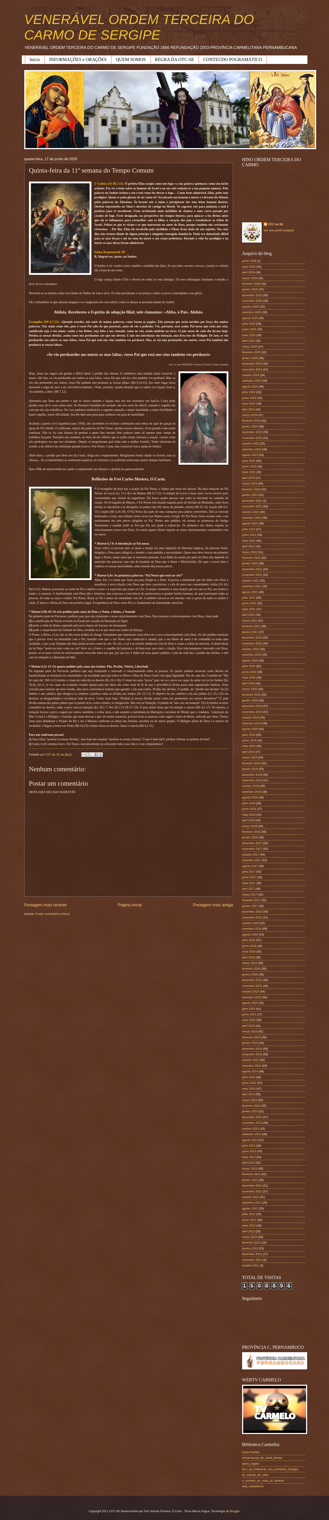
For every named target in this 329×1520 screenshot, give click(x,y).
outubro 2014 (250, 1060)
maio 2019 (249, 746)
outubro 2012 (250, 1197)
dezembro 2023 (252, 432)
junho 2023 (249, 466)
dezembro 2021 (252, 569)
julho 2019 (248, 734)
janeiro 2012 (250, 1248)
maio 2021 (249, 609)
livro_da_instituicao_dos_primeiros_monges (270, 1469)
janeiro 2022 (250, 563)
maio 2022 (249, 540)
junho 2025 (249, 329)
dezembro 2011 (252, 1254)
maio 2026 (249, 266)
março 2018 (249, 826)
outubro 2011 (250, 1265)
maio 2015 (249, 1020)
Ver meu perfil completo (279, 230)
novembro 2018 (252, 780)
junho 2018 (249, 808)
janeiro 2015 (250, 1043)
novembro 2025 (252, 300)
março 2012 (249, 1237)
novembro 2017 (252, 848)
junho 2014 (249, 1082)
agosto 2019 (250, 729)
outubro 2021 (250, 580)
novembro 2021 (252, 574)
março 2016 (249, 963)
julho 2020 (248, 666)
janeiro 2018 (250, 837)
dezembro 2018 (252, 774)
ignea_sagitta (250, 1463)
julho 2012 (248, 1214)
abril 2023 (248, 478)
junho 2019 (249, 740)
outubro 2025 (250, 306)
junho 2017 (249, 877)
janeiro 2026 (250, 289)
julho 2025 (248, 323)
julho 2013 (248, 1145)
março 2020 (249, 689)
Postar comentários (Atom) (52, 914)
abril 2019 (248, 751)
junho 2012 (249, 1220)
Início (35, 59)
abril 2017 (248, 888)
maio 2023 (249, 472)
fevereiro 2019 (251, 763)
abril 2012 (248, 1231)
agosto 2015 (250, 1003)
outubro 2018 (250, 786)
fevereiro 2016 (251, 968)
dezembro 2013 (252, 1117)
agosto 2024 (250, 386)
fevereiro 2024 (251, 420)
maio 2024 (249, 403)
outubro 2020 (250, 649)
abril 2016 (248, 957)
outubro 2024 (250, 375)
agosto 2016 (250, 934)
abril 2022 (248, 546)
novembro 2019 (252, 712)
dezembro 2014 (252, 1048)
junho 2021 (249, 603)
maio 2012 (249, 1225)
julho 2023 (248, 460)
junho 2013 (249, 1151)
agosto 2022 (250, 523)
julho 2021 (248, 597)
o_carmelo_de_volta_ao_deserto (263, 1480)
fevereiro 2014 (251, 1105)
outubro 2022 (250, 512)
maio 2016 (249, 951)
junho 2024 (249, 398)
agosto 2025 (250, 318)
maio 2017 (249, 883)
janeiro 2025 (250, 358)
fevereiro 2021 (251, 626)
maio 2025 (249, 335)
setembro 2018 (251, 791)
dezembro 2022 (252, 500)
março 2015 (249, 1031)
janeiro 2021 (250, 632)
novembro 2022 (252, 506)
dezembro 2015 (252, 980)
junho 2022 (249, 535)
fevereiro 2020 (251, 694)
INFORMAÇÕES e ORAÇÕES (78, 59)
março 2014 (249, 1100)
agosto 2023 (250, 455)
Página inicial (130, 905)
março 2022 (249, 552)
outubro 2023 (250, 443)
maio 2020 (249, 677)
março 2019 (249, 757)
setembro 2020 (251, 654)
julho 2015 (248, 1008)
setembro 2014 (251, 1065)
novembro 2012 (252, 1191)
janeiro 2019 (250, 769)
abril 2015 (248, 1025)
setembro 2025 (251, 312)
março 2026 (249, 278)
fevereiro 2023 (251, 489)
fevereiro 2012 (251, 1242)
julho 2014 (248, 1077)
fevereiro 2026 (251, 283)
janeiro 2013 (250, 1180)
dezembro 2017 (252, 843)
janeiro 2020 (250, 700)
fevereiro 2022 (251, 557)
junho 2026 (249, 261)
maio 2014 (249, 1088)
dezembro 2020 (252, 637)
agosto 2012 (250, 1208)
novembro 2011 (252, 1260)
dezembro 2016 (252, 911)
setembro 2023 (251, 449)
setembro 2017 (251, 860)
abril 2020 (248, 683)
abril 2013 (248, 1162)
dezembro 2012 (252, 1185)
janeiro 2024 (250, 426)
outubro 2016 (250, 923)
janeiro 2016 (250, 974)
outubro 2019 (250, 717)
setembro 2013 (251, 1134)
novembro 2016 (252, 917)
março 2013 (249, 1168)
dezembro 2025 (252, 295)
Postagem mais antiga (213, 905)
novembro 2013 (252, 1122)
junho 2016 (249, 946)
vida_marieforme (253, 1486)
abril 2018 (248, 820)
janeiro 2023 (250, 495)
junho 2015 (249, 1014)
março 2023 (249, 483)
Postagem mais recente (45, 905)
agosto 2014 (250, 1071)
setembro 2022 (251, 517)
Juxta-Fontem (251, 1452)
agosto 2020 (250, 660)
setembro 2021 (251, 586)
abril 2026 (248, 272)
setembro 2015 (251, 997)
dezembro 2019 (252, 706)
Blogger (235, 1511)
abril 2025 (248, 340)
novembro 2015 (252, 986)
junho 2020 (249, 672)
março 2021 (249, 620)
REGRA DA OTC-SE (174, 59)
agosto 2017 (250, 866)
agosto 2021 (250, 592)
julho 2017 (248, 871)
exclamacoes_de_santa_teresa (262, 1457)
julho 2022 (248, 529)
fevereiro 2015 (251, 1037)
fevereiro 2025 (251, 352)
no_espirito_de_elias (255, 1474)
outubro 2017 (250, 854)
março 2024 (249, 415)
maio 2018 (249, 814)
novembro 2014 (252, 1054)
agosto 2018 (250, 797)
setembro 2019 (251, 723)
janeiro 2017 (250, 906)
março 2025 (249, 346)
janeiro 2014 (250, 1111)
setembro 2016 (251, 928)
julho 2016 (248, 940)
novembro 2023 (252, 438)
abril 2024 (248, 409)
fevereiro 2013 (251, 1174)
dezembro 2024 (252, 363)
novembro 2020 (252, 643)
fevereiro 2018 (251, 831)
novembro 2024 (252, 369)
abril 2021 (248, 614)
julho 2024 (248, 392)
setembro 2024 (251, 380)
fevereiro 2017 (251, 900)
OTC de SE (275, 224)
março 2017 (249, 894)
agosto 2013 (250, 1140)
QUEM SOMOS (131, 59)
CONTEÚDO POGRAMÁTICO (232, 59)
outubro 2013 (250, 1128)
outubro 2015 (250, 991)
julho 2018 (248, 803)
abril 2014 (248, 1094)
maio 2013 (249, 1157)
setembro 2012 (251, 1202)
